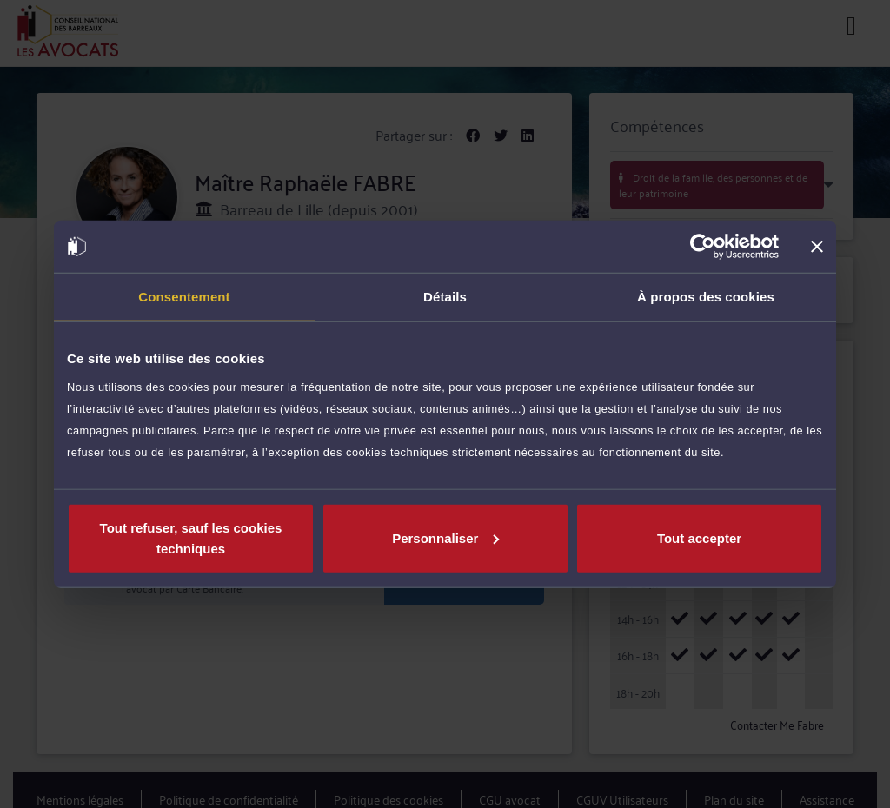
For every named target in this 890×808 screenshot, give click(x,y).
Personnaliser (445, 537)
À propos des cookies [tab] (705, 296)
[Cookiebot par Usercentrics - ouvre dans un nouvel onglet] (703, 247)
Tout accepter (699, 537)
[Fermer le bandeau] (817, 247)
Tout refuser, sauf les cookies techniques (191, 537)
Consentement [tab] (183, 296)
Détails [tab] (445, 296)
